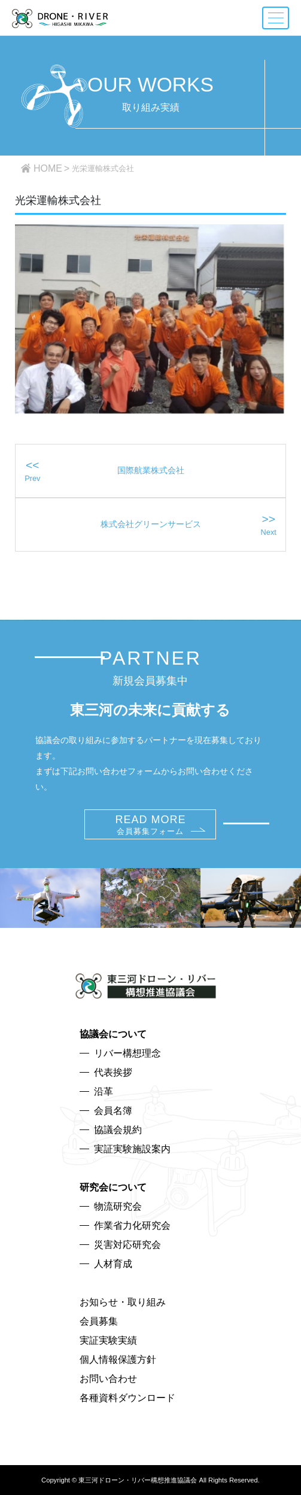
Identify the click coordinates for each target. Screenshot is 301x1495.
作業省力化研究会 (132, 1225)
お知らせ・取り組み (123, 1302)
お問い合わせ (108, 1379)
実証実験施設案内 (132, 1149)
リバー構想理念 (127, 1053)
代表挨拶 (113, 1072)
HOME (48, 168)
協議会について (113, 1034)
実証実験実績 (108, 1340)
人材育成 (113, 1264)
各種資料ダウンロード (127, 1398)
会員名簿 (113, 1111)
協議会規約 (118, 1130)
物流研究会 (118, 1206)
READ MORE (150, 825)
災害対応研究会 (127, 1245)
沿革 (103, 1091)
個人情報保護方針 (118, 1359)
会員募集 (99, 1321)
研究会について (113, 1187)
